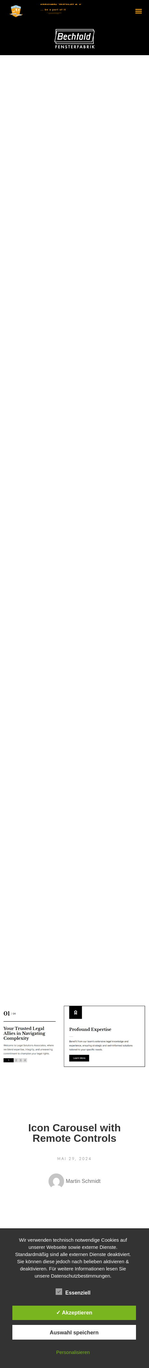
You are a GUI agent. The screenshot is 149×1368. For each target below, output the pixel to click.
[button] (138, 11)
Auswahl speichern (74, 1332)
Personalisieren (73, 1352)
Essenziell (73, 1292)
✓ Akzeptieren (74, 1312)
